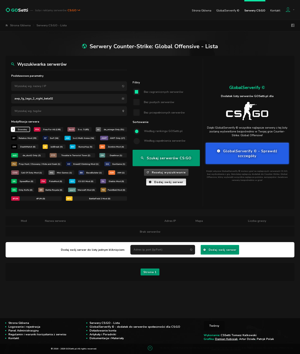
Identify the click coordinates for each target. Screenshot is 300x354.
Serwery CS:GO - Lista (51, 25)
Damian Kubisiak (226, 339)
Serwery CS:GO (254, 10)
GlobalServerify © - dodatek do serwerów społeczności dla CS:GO (135, 327)
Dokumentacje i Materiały (107, 338)
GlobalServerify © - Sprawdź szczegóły (247, 153)
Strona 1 (150, 272)
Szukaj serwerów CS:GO (166, 158)
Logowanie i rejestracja (24, 327)
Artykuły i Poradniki (103, 334)
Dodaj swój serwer (166, 182)
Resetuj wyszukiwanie (166, 172)
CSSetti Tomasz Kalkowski (239, 335)
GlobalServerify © (227, 10)
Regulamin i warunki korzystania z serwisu (37, 334)
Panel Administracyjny (23, 331)
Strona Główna (201, 10)
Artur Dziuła (247, 339)
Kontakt (275, 10)
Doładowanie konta (103, 331)
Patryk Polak (265, 339)
